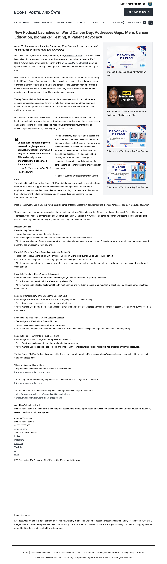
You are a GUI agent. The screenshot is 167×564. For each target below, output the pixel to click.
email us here (20, 429)
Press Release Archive (41, 552)
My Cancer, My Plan (71, 63)
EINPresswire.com (73, 55)
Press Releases (43, 22)
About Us (99, 22)
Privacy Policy (128, 552)
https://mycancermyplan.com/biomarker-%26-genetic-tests (43, 394)
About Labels (64, 22)
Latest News (22, 22)
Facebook (18, 443)
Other (16, 454)
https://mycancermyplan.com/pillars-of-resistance (39, 398)
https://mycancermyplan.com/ (28, 383)
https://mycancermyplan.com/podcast (32, 372)
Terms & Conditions (85, 552)
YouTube (18, 447)
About (25, 552)
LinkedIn (18, 436)
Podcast (84, 63)
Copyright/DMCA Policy (108, 552)
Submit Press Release (64, 552)
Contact (83, 22)
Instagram (19, 440)
